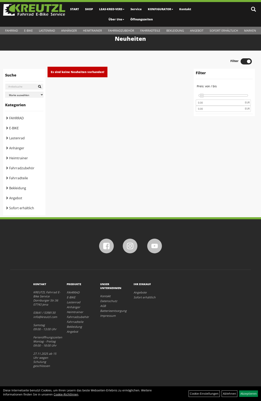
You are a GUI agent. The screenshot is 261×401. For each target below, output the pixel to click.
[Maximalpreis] (220, 109)
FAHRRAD (11, 30)
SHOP (89, 9)
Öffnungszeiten (141, 19)
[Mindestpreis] (220, 103)
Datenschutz (108, 301)
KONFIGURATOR (160, 9)
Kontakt (185, 9)
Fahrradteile (150, 30)
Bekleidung (175, 30)
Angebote (140, 292)
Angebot (196, 30)
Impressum (108, 316)
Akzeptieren (248, 393)
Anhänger (69, 30)
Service (136, 9)
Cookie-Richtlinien (66, 394)
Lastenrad (47, 30)
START (74, 9)
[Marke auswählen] (24, 95)
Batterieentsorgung (112, 311)
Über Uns (116, 19)
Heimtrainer (92, 30)
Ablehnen (229, 393)
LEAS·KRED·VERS (111, 9)
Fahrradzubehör (121, 30)
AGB (103, 306)
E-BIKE (28, 30)
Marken (250, 30)
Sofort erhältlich (224, 30)
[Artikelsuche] (253, 9)
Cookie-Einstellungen (204, 393)
